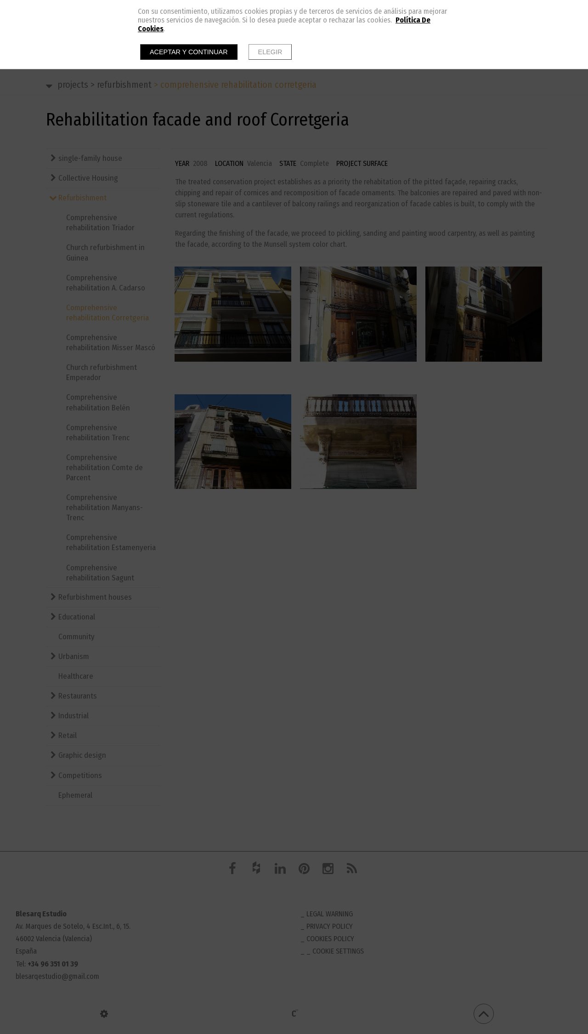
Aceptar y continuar (189, 52)
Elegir (270, 52)
